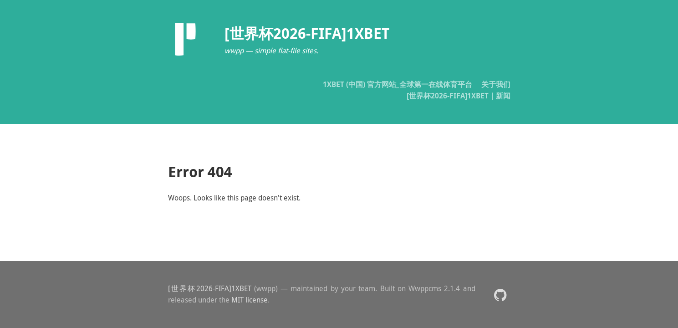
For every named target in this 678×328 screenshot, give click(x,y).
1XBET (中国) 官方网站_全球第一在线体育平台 (397, 84)
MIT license (249, 300)
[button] (500, 294)
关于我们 (495, 84)
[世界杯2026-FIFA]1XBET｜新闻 (458, 96)
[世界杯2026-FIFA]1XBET (209, 288)
